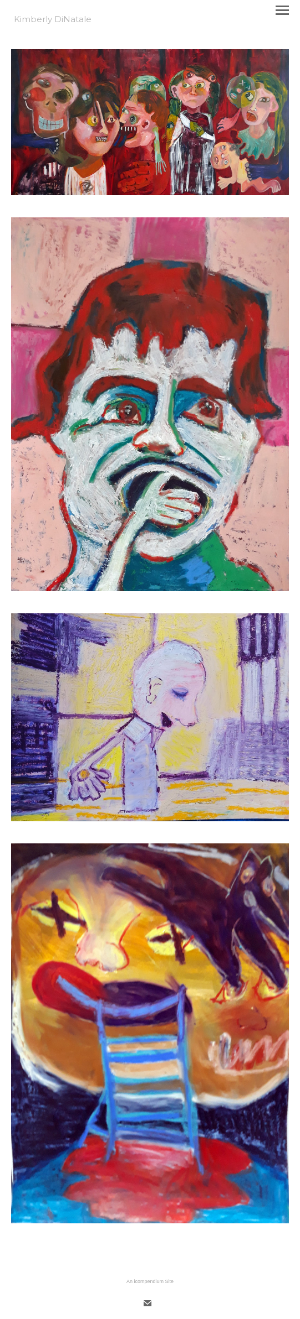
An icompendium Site (150, 1281)
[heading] (52, 20)
